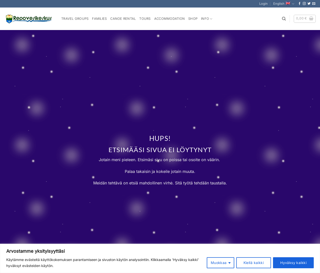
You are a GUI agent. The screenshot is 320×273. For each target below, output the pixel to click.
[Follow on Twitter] (309, 4)
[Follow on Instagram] (304, 4)
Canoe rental (123, 19)
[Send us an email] (313, 4)
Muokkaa (219, 262)
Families (99, 19)
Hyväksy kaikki (293, 262)
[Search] (284, 19)
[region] (160, 258)
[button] (263, 4)
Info (206, 19)
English (283, 4)
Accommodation (169, 19)
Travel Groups (74, 19)
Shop (193, 19)
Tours (144, 19)
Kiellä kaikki (254, 262)
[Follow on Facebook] (299, 4)
